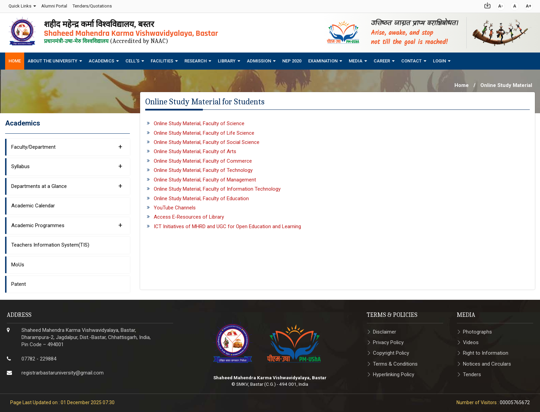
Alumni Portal (53, 5)
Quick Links (19, 5)
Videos (471, 340)
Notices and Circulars (487, 361)
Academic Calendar (33, 203)
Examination (323, 58)
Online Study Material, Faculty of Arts (195, 149)
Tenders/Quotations (91, 5)
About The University (52, 58)
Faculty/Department (66, 144)
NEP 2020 (291, 58)
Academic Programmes (66, 223)
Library (227, 58)
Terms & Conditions (395, 361)
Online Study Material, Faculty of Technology (203, 168)
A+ (529, 5)
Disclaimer (384, 329)
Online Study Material (506, 83)
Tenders (472, 372)
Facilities (162, 58)
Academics (101, 58)
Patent (18, 282)
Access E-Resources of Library (189, 215)
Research (195, 58)
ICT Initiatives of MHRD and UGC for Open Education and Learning (227, 224)
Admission (259, 58)
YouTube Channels (175, 205)
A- (501, 5)
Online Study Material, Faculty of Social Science (206, 140)
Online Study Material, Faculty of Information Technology (217, 186)
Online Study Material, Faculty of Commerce (203, 159)
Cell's (132, 58)
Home (15, 58)
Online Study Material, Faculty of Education (201, 196)
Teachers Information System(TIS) (50, 242)
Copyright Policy (391, 351)
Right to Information (485, 351)
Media (355, 58)
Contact (411, 58)
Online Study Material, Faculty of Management (205, 177)
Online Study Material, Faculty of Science (199, 121)
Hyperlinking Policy (393, 372)
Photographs (477, 329)
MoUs (17, 262)
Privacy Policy (388, 340)
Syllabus (66, 164)
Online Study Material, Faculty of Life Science (204, 131)
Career (382, 58)
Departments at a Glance (66, 183)
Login (439, 58)
